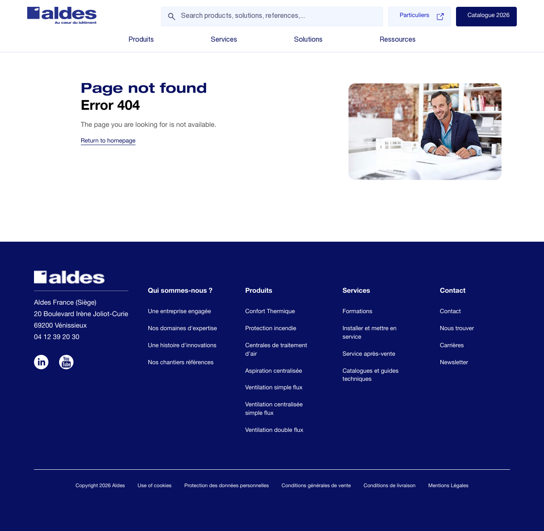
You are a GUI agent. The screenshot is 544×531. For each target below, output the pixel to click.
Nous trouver (457, 329)
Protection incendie (270, 329)
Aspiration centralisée (273, 371)
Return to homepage (108, 142)
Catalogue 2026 (489, 16)
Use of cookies (155, 486)
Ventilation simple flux (274, 388)
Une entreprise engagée (179, 312)
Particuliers (421, 16)
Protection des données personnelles (226, 486)
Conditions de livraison (389, 486)
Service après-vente (369, 354)
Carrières (452, 346)
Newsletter (454, 363)
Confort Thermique (270, 312)
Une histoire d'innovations (182, 346)
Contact (450, 312)
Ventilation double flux (274, 431)
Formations (357, 312)
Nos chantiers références (181, 363)
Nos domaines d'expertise (182, 329)
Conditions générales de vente (316, 486)
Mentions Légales (448, 486)
